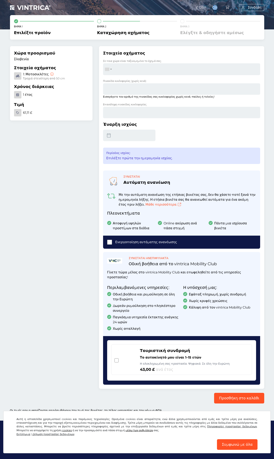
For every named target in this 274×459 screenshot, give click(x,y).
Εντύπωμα (23, 434)
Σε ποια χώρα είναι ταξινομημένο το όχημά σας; (132, 60)
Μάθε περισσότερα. (163, 204)
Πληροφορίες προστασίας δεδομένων (232, 426)
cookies (67, 430)
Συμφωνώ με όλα (237, 444)
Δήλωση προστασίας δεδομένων (53, 434)
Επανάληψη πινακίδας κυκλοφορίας (125, 104)
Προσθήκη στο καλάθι (239, 398)
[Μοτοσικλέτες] (52, 74)
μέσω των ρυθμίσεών (139, 430)
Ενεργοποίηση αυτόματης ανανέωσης (146, 242)
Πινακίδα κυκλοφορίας (124, 80)
